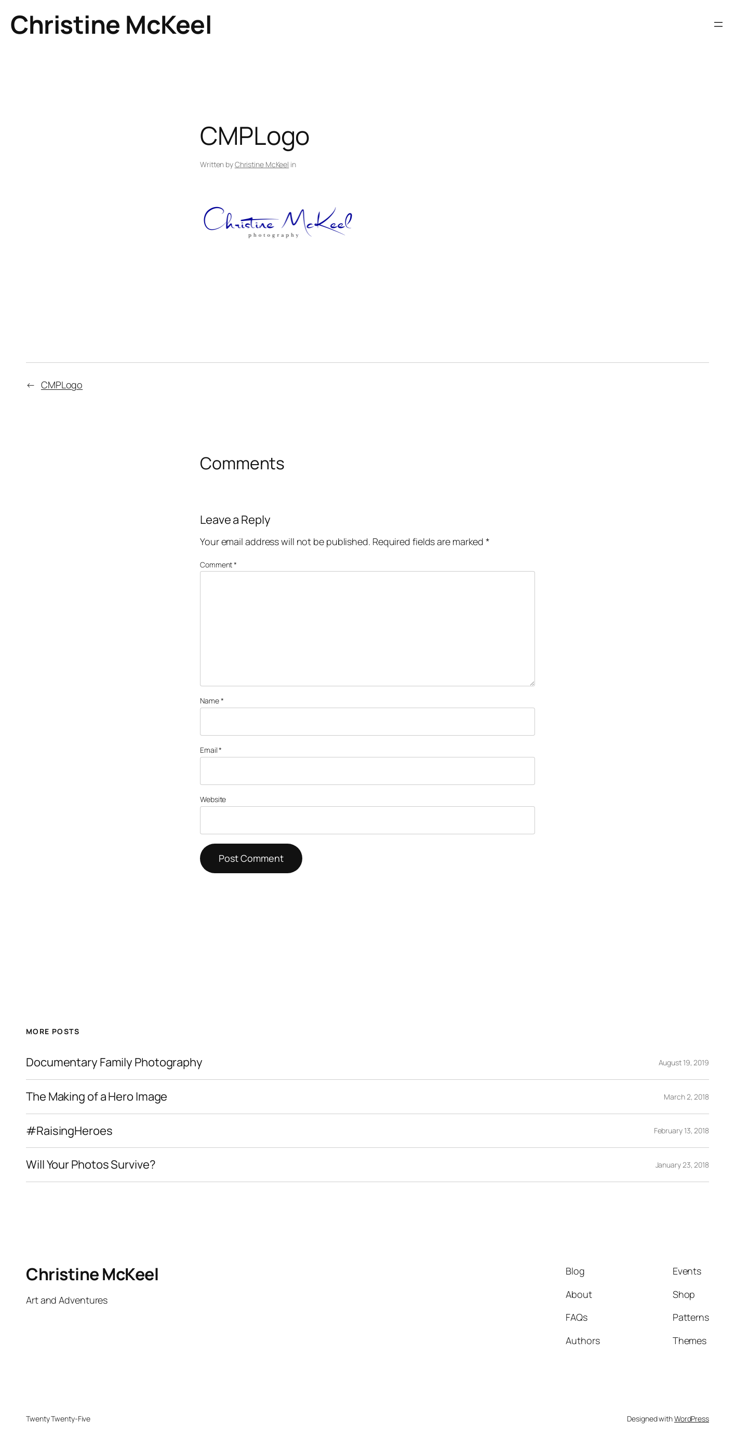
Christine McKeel (110, 24)
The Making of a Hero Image (96, 1096)
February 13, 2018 (681, 1130)
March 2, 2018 (686, 1097)
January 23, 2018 (682, 1165)
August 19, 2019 (684, 1062)
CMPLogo (62, 384)
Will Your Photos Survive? (91, 1164)
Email (211, 750)
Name (211, 701)
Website (213, 799)
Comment (218, 565)
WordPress (691, 1419)
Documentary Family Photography (114, 1062)
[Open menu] (718, 24)
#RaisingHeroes (69, 1130)
